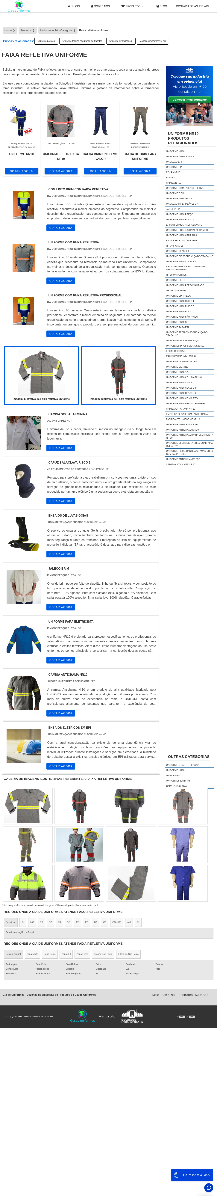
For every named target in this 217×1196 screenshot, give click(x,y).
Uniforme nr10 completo (182, 398)
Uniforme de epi (176, 280)
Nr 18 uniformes (176, 275)
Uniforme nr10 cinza (179, 382)
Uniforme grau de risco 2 (182, 765)
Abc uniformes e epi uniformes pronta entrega (185, 268)
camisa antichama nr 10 (180, 409)
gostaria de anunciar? (192, 6)
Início (74, 6)
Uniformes (173, 775)
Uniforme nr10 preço (179, 214)
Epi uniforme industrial (181, 356)
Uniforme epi (174, 167)
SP (50, 922)
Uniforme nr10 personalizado (185, 285)
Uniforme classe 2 (177, 251)
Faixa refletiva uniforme (182, 240)
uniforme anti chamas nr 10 (183, 424)
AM (129, 922)
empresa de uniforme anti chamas (187, 414)
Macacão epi (174, 162)
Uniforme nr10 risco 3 (180, 306)
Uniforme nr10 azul (178, 372)
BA (95, 922)
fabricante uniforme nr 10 (183, 419)
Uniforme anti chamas (180, 156)
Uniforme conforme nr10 (182, 361)
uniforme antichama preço (183, 459)
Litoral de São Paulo (128, 954)
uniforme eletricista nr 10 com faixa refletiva (189, 444)
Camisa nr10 (173, 183)
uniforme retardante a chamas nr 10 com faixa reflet (189, 452)
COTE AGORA (100, 171)
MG (32, 922)
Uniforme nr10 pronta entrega (186, 403)
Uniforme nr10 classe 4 (181, 393)
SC (68, 922)
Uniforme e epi (175, 193)
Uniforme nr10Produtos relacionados (183, 138)
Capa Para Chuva (176, 786)
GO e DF (116, 922)
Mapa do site (203, 995)
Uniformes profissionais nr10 (185, 346)
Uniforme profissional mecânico (187, 230)
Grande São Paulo (103, 954)
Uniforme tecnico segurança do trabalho (82, 41)
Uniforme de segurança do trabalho (189, 256)
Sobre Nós (100, 6)
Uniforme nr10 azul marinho (184, 377)
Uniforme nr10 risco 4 (180, 311)
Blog (162, 6)
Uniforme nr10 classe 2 (120, 41)
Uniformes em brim (178, 780)
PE (86, 922)
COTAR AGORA (21, 171)
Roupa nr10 (173, 172)
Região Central (13, 954)
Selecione (11, 922)
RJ (23, 922)
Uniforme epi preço (178, 296)
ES (41, 922)
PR (59, 922)
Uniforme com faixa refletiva (185, 188)
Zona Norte (32, 954)
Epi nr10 (171, 177)
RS (77, 922)
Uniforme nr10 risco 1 (180, 301)
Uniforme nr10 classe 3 (181, 388)
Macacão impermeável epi (153, 41)
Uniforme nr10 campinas (181, 235)
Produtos (132, 6)
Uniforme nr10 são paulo (182, 317)
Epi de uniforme (176, 351)
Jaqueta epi (173, 209)
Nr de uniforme (176, 290)
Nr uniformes (174, 246)
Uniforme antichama (179, 198)
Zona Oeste (50, 954)
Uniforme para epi (46, 41)
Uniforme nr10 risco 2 (180, 219)
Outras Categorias (189, 757)
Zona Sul (66, 954)
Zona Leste (82, 954)
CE (104, 922)
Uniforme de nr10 (177, 367)
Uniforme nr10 (175, 151)
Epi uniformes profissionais (184, 225)
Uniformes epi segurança (182, 340)
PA (138, 922)
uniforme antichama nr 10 (182, 430)
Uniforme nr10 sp (177, 322)
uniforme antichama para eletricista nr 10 (189, 436)
